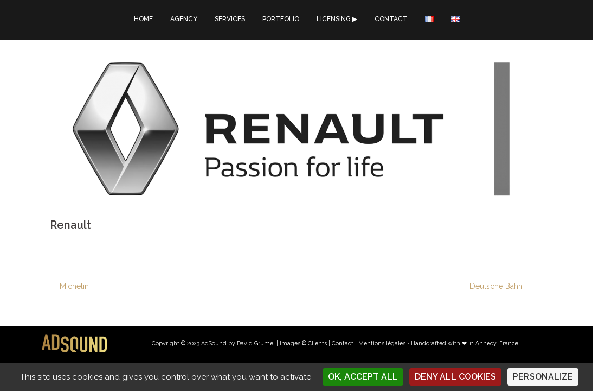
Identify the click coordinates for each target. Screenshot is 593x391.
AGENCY (183, 19)
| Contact (340, 343)
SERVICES (230, 19)
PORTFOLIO (280, 19)
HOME (143, 19)
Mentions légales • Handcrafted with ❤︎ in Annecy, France (438, 343)
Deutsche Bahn (496, 286)
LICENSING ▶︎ (337, 19)
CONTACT (391, 19)
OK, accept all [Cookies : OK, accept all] (363, 376)
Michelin (74, 286)
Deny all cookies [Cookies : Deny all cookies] (455, 376)
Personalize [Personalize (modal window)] (543, 376)
